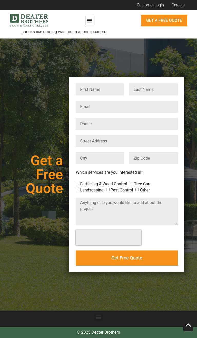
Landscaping (91, 190)
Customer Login (150, 5)
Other (145, 190)
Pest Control (122, 190)
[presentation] (108, 237)
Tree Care (143, 183)
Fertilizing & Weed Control (103, 183)
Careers (178, 5)
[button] (89, 20)
